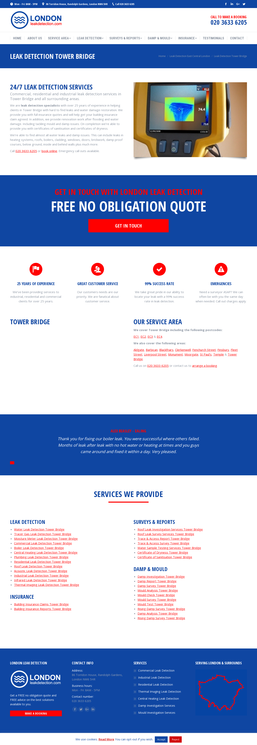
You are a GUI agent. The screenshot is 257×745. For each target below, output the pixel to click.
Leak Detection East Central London (190, 56)
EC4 (159, 336)
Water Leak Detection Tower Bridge (39, 529)
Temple (218, 354)
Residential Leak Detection (155, 684)
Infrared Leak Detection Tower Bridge (40, 580)
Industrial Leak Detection (154, 677)
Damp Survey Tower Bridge (157, 586)
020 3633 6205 (26, 151)
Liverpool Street (155, 354)
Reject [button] (175, 739)
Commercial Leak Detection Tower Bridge (43, 543)
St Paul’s (206, 354)
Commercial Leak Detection (156, 670)
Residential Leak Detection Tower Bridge (42, 562)
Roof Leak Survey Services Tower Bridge (166, 534)
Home (162, 56)
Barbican (152, 350)
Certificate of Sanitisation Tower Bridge (165, 557)
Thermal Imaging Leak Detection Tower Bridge (46, 585)
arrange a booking (204, 366)
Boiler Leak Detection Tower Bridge (39, 548)
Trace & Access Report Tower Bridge (164, 539)
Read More (106, 739)
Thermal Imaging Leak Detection (159, 691)
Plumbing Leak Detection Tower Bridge (41, 557)
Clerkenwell (183, 350)
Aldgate (139, 350)
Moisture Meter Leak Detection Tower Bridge (46, 539)
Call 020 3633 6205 (124, 4)
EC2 (143, 336)
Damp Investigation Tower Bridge (161, 576)
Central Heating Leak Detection (158, 698)
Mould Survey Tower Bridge (157, 600)
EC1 (136, 336)
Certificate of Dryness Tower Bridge (163, 552)
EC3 (150, 336)
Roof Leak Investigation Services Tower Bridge (170, 529)
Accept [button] (161, 739)
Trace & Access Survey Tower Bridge (163, 543)
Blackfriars (166, 350)
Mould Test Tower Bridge (155, 604)
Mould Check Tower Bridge (156, 595)
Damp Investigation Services (156, 705)
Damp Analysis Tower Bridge (158, 613)
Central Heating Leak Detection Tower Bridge (46, 552)
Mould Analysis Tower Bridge (158, 590)
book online (49, 151)
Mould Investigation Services (156, 713)
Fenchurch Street (204, 350)
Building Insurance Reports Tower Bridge (42, 609)
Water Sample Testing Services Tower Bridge (169, 548)
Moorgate (191, 354)
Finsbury (223, 350)
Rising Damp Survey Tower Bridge (161, 609)
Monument (175, 354)
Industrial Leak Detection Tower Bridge (41, 575)
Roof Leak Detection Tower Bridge (38, 566)
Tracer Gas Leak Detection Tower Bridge (42, 534)
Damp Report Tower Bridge (157, 581)
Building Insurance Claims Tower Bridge (41, 604)
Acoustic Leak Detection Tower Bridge (40, 571)
